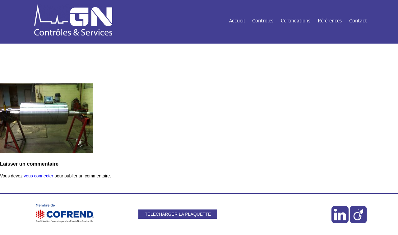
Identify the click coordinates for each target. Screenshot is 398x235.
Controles (262, 20)
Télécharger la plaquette (178, 214)
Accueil (237, 20)
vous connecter (38, 175)
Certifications (295, 20)
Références (330, 20)
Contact (358, 20)
